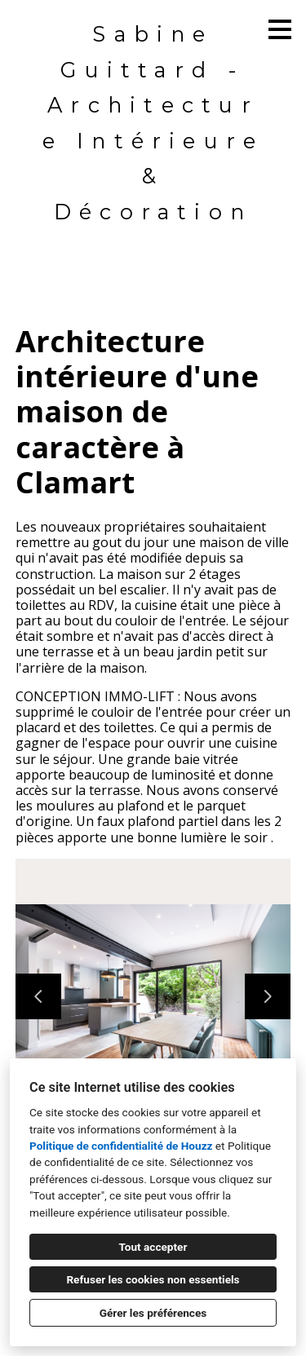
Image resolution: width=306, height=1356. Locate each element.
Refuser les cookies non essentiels (152, 1279)
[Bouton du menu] (280, 29)
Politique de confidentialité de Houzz (120, 1145)
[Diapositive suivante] (267, 996)
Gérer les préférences (153, 1312)
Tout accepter (153, 1246)
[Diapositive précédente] (38, 996)
